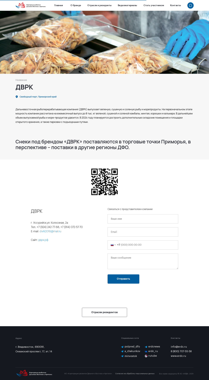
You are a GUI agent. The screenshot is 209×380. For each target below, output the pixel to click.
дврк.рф (43, 240)
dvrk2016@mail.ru (50, 231)
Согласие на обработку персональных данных (135, 373)
